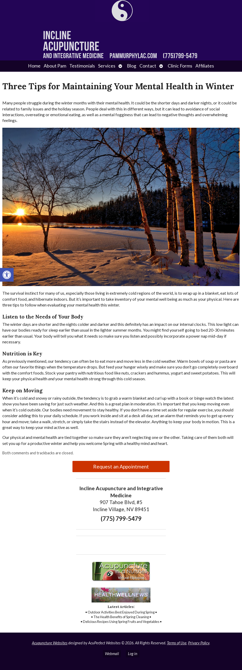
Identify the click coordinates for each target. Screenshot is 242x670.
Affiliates (204, 66)
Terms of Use (177, 643)
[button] (7, 275)
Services (106, 66)
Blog (131, 66)
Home (34, 66)
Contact (147, 66)
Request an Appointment (121, 467)
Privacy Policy (198, 643)
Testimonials (82, 66)
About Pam (55, 66)
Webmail (112, 653)
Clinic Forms (180, 66)
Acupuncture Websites (49, 643)
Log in (132, 653)
